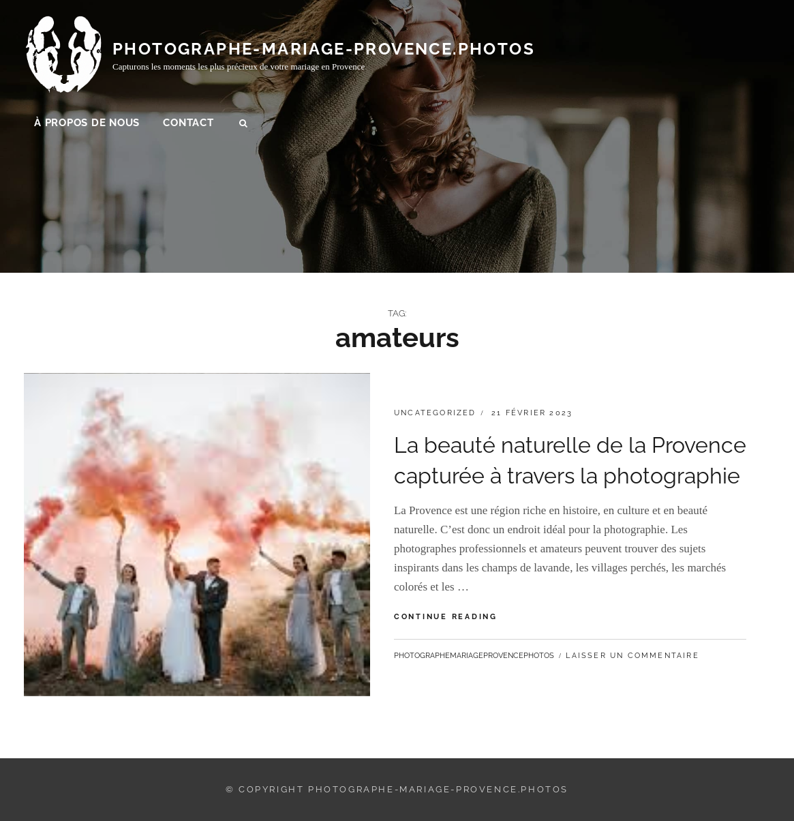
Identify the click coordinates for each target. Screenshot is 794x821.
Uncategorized (435, 412)
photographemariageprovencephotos (474, 655)
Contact (188, 123)
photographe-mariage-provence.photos (323, 49)
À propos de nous (87, 123)
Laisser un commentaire (632, 655)
